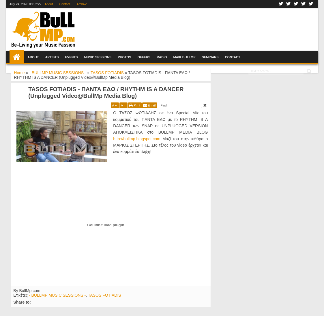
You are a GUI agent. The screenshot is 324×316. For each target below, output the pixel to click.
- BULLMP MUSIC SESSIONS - (57, 295)
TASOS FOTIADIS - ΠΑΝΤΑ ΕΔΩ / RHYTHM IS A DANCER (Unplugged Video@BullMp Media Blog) (105, 92)
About (49, 4)
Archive (81, 4)
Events (71, 57)
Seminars (210, 57)
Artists (52, 57)
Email (152, 105)
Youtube (303, 4)
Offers (144, 57)
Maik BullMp (184, 57)
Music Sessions (97, 57)
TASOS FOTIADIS (104, 295)
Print (137, 105)
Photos (124, 57)
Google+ (296, 4)
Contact (64, 4)
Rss (311, 4)
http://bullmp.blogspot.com (136, 139)
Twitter (288, 4)
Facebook (281, 4)
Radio (162, 57)
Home (17, 57)
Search (309, 71)
